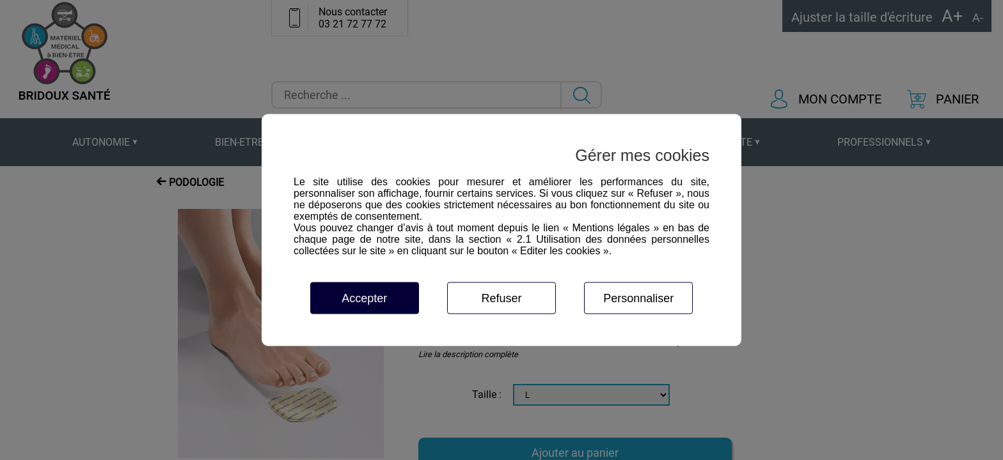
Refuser (501, 298)
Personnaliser (638, 298)
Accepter (364, 298)
